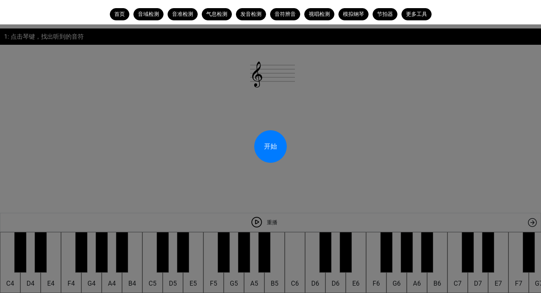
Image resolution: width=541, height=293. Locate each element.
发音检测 (251, 14)
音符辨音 (285, 14)
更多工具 (416, 14)
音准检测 (182, 14)
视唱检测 (319, 14)
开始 (270, 146)
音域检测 (148, 14)
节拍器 (385, 14)
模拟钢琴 (353, 14)
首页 (119, 14)
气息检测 (216, 14)
